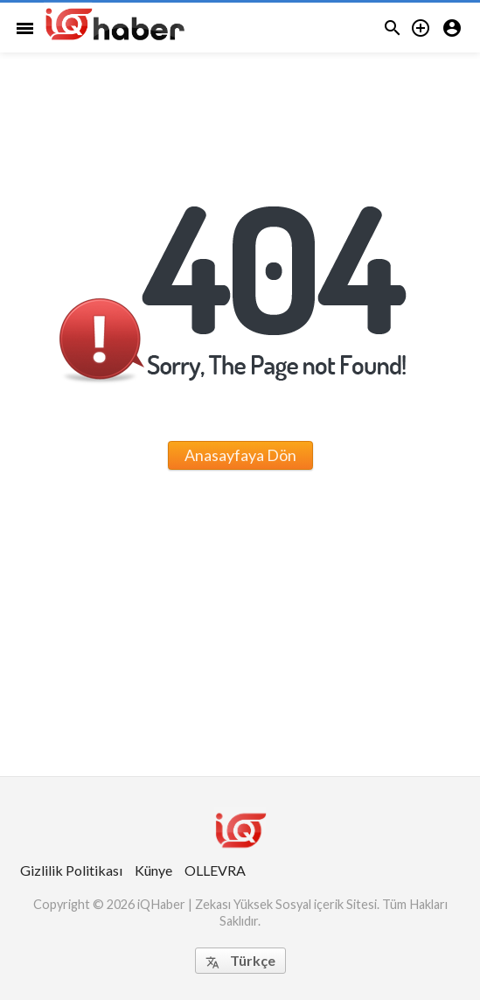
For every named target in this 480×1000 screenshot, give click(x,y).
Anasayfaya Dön (240, 455)
